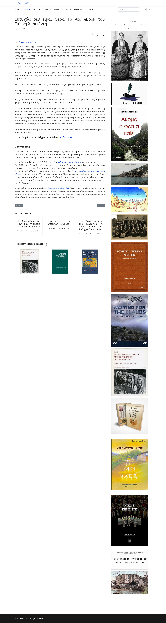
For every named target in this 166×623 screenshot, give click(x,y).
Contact (88, 9)
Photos (77, 9)
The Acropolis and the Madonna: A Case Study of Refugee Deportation (90, 225)
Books (56, 9)
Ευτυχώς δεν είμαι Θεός (59, 188)
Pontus (25, 9)
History (35, 9)
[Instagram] (150, 9)
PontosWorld (25, 3)
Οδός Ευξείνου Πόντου (69, 162)
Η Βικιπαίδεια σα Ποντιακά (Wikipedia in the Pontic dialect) (28, 223)
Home (17, 9)
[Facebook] (146, 9)
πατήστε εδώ (66, 137)
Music (66, 9)
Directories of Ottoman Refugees (59, 222)
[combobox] (128, 9)
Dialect (46, 9)
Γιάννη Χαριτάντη (27, 42)
